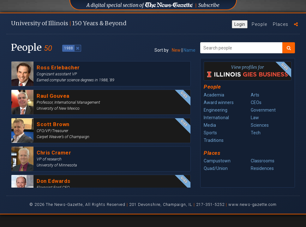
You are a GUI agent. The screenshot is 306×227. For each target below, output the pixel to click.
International (216, 117)
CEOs (256, 102)
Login (239, 24)
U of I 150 (68, 23)
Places (280, 24)
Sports (210, 132)
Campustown (217, 160)
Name (189, 50)
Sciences (260, 125)
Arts (255, 94)
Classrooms (262, 160)
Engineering (215, 110)
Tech (256, 132)
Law (255, 117)
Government (263, 110)
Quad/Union (216, 168)
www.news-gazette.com (252, 204)
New (176, 50)
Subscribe (208, 5)
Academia (214, 94)
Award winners (219, 102)
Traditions (214, 140)
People (259, 24)
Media (210, 125)
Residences (262, 168)
